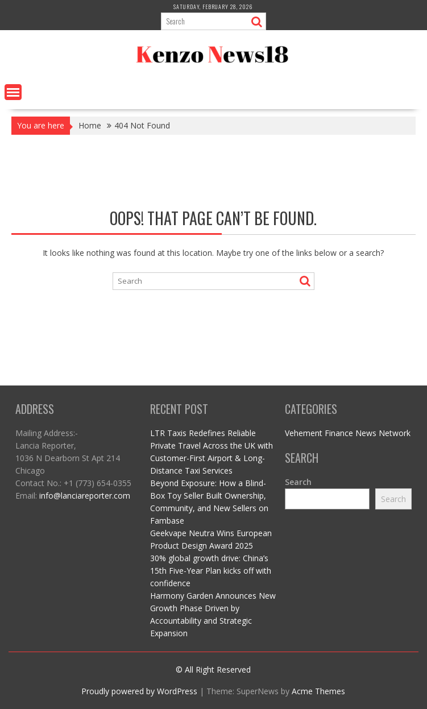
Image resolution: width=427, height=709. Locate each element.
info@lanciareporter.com (84, 495)
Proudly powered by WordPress (139, 691)
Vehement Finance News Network (348, 433)
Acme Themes (318, 691)
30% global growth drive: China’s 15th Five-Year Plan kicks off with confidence (210, 570)
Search (298, 481)
